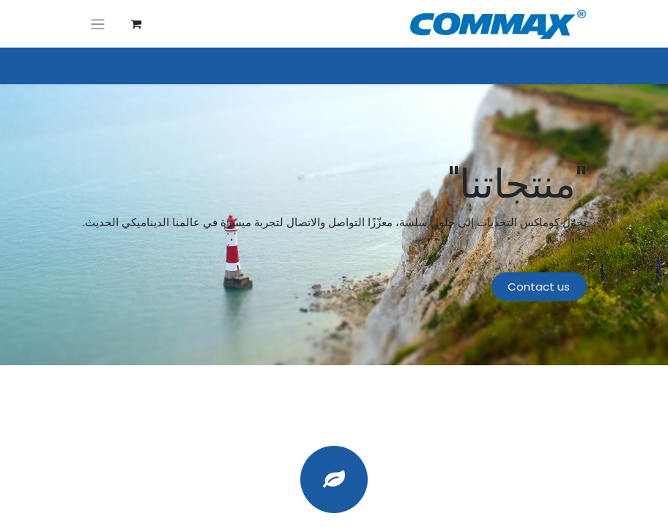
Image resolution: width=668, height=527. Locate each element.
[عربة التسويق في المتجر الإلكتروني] (136, 24)
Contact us (539, 286)
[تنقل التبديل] (97, 23)
